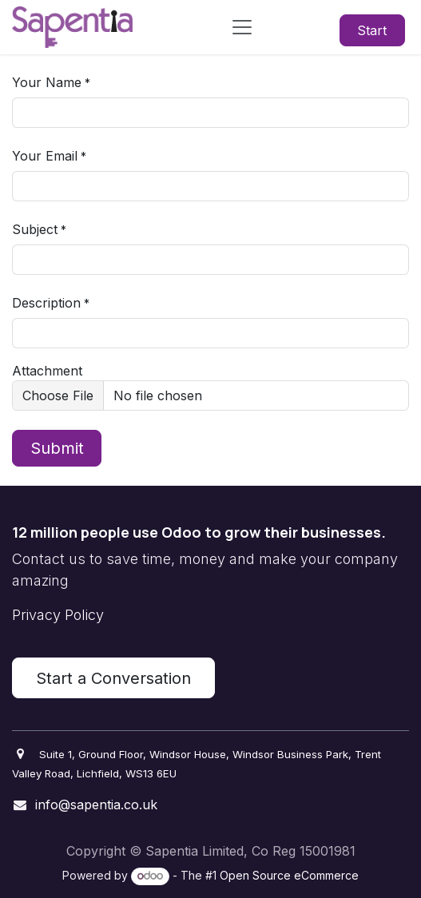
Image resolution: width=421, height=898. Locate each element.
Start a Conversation (113, 678)
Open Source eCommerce (289, 875)
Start (372, 30)
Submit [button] (57, 448)
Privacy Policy (58, 614)
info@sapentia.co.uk (96, 805)
